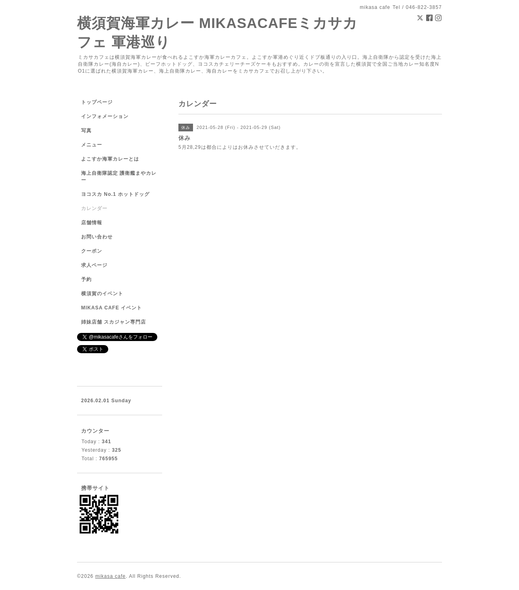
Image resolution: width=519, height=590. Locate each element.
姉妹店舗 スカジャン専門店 (113, 322)
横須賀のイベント (102, 293)
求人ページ (94, 265)
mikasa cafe (110, 576)
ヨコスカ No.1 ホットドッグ (115, 194)
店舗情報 (91, 222)
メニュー (91, 145)
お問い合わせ (97, 237)
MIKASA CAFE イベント (111, 308)
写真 (86, 130)
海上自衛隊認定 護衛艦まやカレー (119, 176)
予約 (86, 279)
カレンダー (94, 208)
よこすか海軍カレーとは (110, 159)
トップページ (97, 102)
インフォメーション (105, 116)
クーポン (91, 251)
